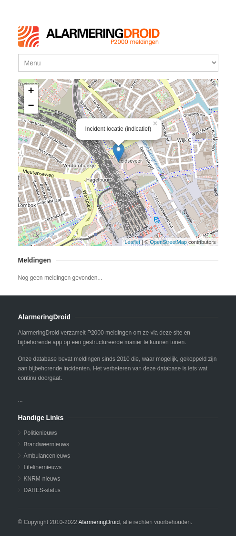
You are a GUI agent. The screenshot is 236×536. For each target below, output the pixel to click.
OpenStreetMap (168, 242)
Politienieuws (40, 433)
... (117, 162)
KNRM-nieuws (42, 478)
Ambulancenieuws (47, 455)
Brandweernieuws (46, 444)
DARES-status (42, 490)
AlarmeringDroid (99, 522)
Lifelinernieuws (43, 467)
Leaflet (132, 242)
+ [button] (31, 91)
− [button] (31, 106)
